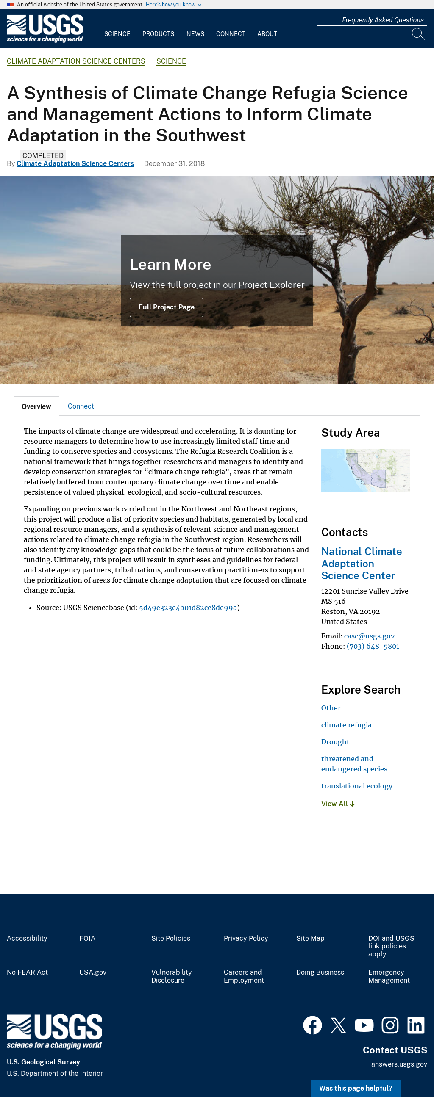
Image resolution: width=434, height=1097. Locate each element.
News (195, 33)
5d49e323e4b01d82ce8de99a (188, 607)
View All (338, 804)
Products (158, 33)
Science (117, 33)
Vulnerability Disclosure (171, 976)
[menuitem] (117, 28)
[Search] (418, 33)
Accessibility (27, 938)
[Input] (372, 33)
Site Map (310, 938)
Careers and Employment (244, 976)
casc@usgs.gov (369, 636)
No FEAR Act (27, 972)
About (267, 33)
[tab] (36, 406)
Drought (335, 742)
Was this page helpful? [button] (355, 1088)
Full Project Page (167, 307)
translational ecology (356, 786)
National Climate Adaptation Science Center (361, 563)
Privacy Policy (246, 938)
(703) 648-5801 (373, 646)
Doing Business (320, 972)
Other (331, 708)
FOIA (87, 938)
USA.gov (92, 972)
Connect (230, 33)
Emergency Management (389, 976)
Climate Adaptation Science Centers (76, 61)
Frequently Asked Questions (383, 20)
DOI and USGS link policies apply (391, 947)
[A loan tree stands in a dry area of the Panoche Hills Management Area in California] (217, 280)
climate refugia (346, 725)
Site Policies (170, 938)
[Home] (45, 41)
